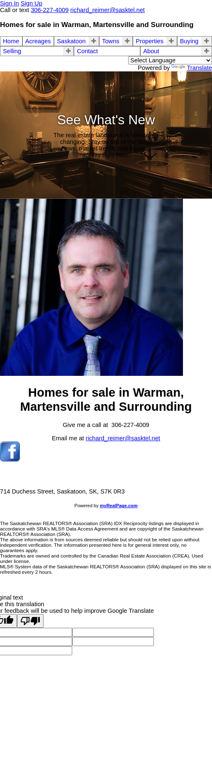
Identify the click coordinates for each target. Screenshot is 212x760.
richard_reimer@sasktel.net (123, 438)
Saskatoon (71, 41)
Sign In (9, 3)
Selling (12, 51)
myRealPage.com (119, 505)
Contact (87, 51)
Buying (189, 41)
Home (11, 41)
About (151, 51)
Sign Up (31, 3)
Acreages (38, 41)
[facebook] (10, 459)
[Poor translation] (30, 621)
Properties (149, 41)
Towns (110, 41)
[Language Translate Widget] (170, 60)
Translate (191, 67)
